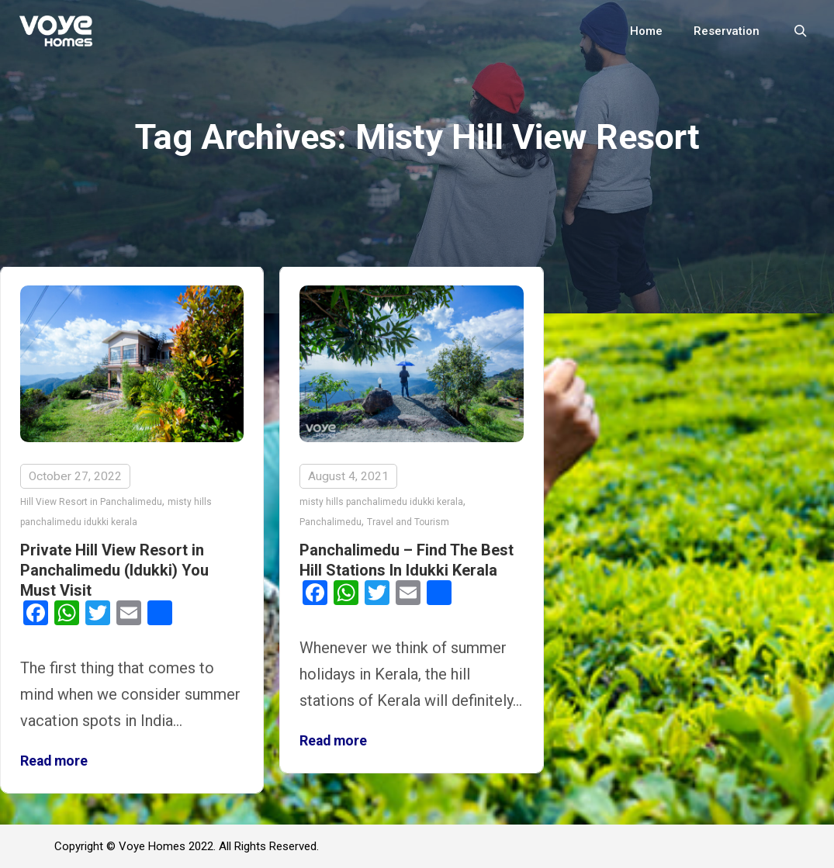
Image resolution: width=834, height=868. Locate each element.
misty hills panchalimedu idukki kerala (381, 501)
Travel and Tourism (408, 522)
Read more (54, 761)
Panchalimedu (330, 522)
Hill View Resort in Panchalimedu (91, 501)
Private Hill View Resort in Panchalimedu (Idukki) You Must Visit (114, 570)
